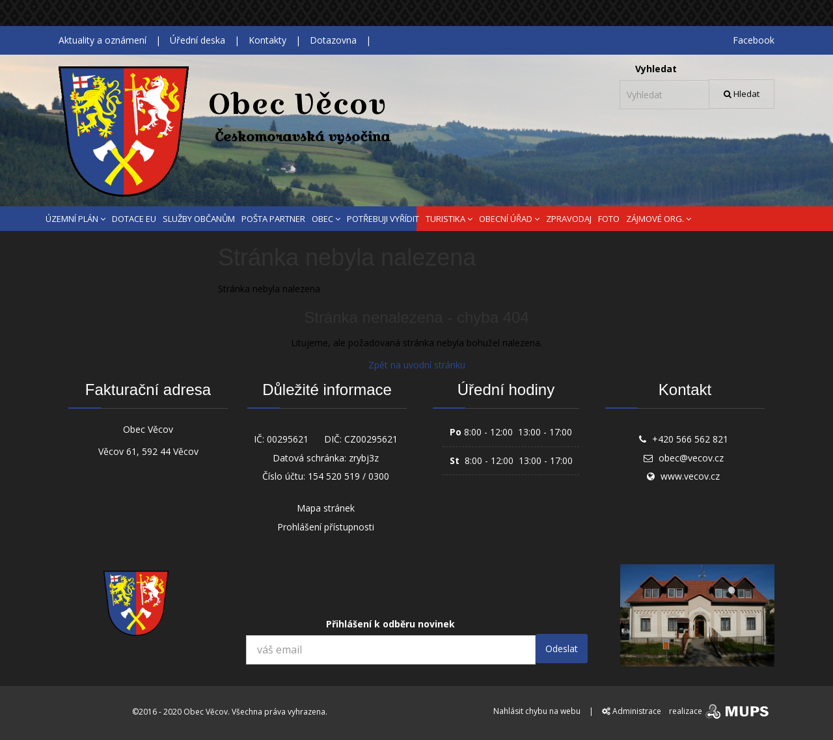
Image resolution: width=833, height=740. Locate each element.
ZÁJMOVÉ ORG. (658, 219)
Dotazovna (333, 40)
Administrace (631, 711)
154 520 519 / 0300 (348, 476)
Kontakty (267, 40)
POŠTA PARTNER (273, 219)
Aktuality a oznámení (102, 40)
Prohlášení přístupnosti (325, 527)
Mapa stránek (326, 508)
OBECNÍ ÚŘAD (509, 219)
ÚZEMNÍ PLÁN (75, 219)
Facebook (753, 40)
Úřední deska (197, 40)
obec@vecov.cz (691, 458)
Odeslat (561, 648)
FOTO (609, 219)
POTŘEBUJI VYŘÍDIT (383, 219)
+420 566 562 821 (690, 439)
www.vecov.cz (690, 476)
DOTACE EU (134, 219)
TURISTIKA (449, 219)
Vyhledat (656, 68)
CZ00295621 (371, 439)
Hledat (741, 94)
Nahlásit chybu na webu (536, 711)
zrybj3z (364, 458)
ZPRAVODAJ (569, 219)
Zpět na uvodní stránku (416, 365)
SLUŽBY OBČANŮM (199, 219)
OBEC (326, 219)
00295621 (287, 439)
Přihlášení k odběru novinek (390, 624)
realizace (720, 711)
